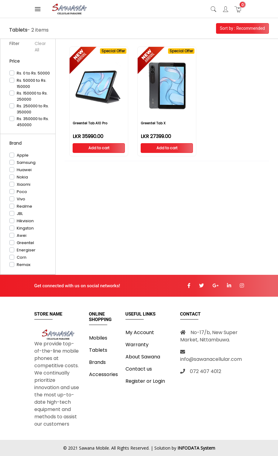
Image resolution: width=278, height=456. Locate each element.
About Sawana (142, 356)
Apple (23, 155)
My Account (139, 332)
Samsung (26, 162)
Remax (23, 265)
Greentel (25, 243)
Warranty (137, 344)
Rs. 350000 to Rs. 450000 (33, 122)
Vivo (21, 199)
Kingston (25, 228)
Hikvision (25, 221)
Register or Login (145, 381)
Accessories (103, 374)
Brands (97, 362)
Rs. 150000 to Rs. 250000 (32, 96)
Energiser (26, 250)
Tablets (98, 350)
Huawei (24, 170)
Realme (24, 206)
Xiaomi (23, 184)
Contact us (138, 368)
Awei (21, 235)
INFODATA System (196, 448)
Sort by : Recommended (242, 28)
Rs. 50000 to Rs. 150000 (31, 83)
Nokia (22, 177)
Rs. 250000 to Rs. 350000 (33, 109)
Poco (22, 192)
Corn (21, 257)
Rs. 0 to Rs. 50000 (33, 73)
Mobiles (98, 337)
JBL (20, 213)
